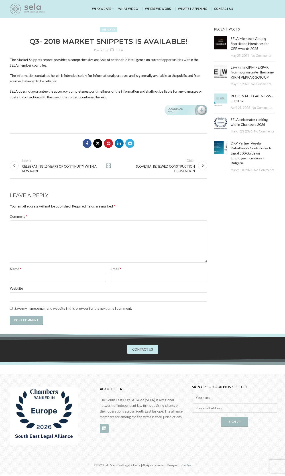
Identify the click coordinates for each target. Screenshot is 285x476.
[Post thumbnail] (220, 47)
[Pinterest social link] (108, 143)
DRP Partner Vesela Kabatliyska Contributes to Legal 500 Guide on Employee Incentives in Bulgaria (251, 153)
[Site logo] (27, 8)
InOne (187, 466)
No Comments (261, 55)
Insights (108, 29)
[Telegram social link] (129, 143)
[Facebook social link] (87, 143)
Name (15, 270)
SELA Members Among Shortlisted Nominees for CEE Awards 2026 (250, 43)
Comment (18, 218)
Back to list (108, 166)
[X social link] (97, 143)
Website (16, 289)
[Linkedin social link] (119, 143)
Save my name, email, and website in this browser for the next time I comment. (73, 309)
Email (116, 270)
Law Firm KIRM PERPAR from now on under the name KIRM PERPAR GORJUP (252, 72)
